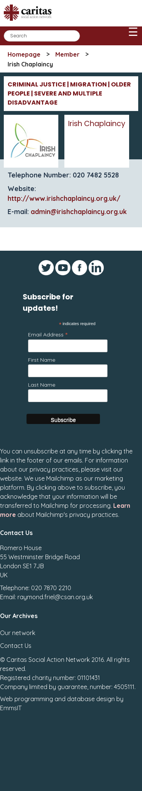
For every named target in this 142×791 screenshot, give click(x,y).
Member (67, 54)
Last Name (41, 384)
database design (91, 699)
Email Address (47, 334)
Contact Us (15, 645)
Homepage (24, 54)
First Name (41, 359)
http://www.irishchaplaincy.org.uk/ (64, 198)
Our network (17, 633)
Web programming (26, 699)
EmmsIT (11, 708)
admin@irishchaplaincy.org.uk (79, 211)
